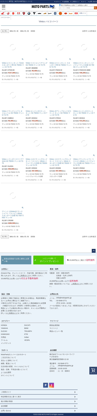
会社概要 (53, 350)
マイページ (54, 321)
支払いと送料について (9, 360)
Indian (26, 337)
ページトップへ (94, 251)
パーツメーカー (5, 17)
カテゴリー (5, 321)
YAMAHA (4, 328)
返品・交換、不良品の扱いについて (14, 369)
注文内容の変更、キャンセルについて (15, 366)
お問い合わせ (6, 411)
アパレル (4, 340)
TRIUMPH (28, 331)
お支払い (4, 269)
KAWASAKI (5, 334)
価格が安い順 (14, 31)
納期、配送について (8, 363)
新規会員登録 (55, 325)
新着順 (33, 31)
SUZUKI (4, 331)
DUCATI (27, 325)
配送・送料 (54, 269)
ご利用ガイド (24, 275)
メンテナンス (6, 343)
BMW (26, 328)
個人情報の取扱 (7, 401)
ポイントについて (7, 375)
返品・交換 (5, 294)
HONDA (4, 325)
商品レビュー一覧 (56, 331)
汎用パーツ (83, 13)
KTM (26, 334)
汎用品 (3, 337)
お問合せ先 (54, 294)
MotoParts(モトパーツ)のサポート (13, 354)
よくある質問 (6, 372)
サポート (4, 350)
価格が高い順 (24, 31)
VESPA (27, 340)
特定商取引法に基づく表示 (11, 397)
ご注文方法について (8, 357)
